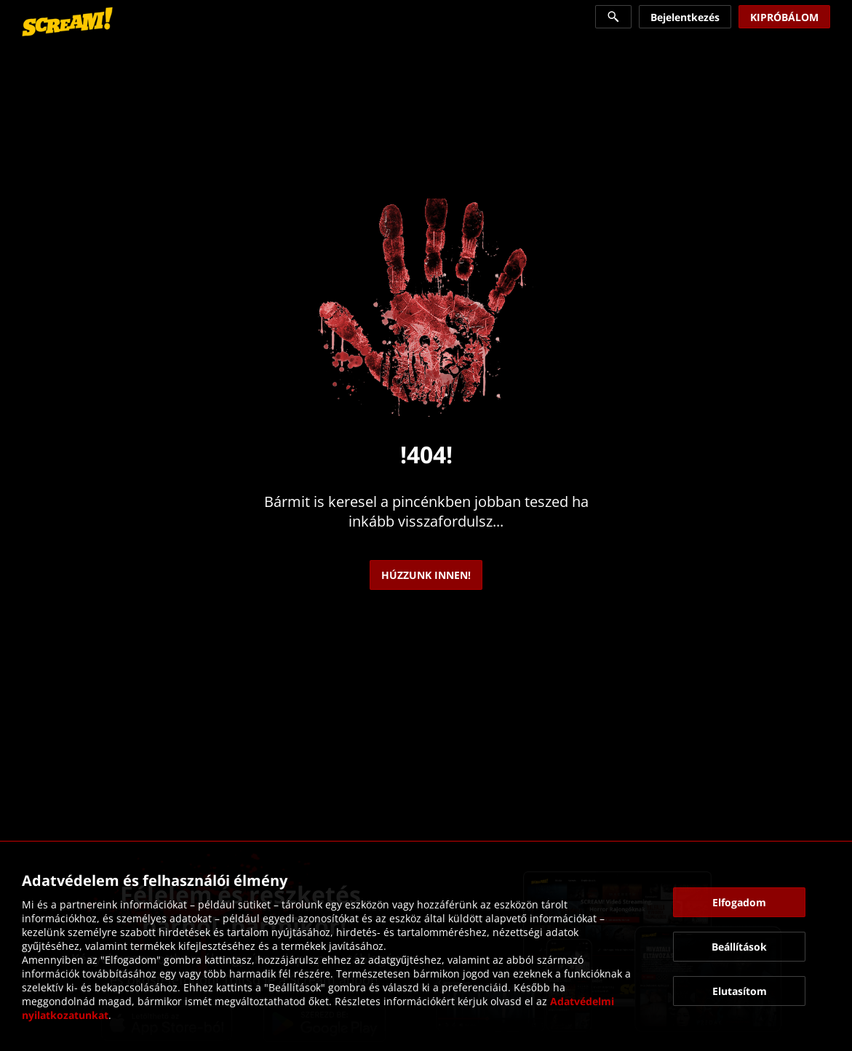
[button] (739, 902)
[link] (67, 21)
